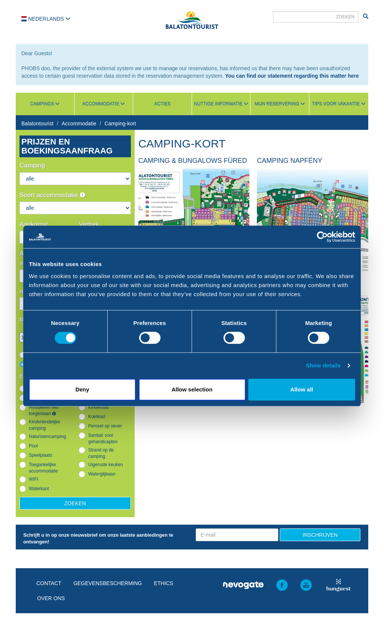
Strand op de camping (101, 453)
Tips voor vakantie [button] (338, 104)
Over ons (51, 598)
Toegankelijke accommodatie (43, 468)
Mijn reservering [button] (280, 104)
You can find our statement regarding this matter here (292, 76)
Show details (323, 365)
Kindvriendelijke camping (44, 425)
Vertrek (89, 224)
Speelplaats (40, 455)
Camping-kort (120, 123)
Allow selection (191, 389)
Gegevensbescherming (108, 583)
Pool (33, 445)
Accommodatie (79, 123)
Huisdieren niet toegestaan (43, 410)
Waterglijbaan (101, 474)
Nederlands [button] (45, 19)
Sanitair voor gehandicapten (102, 438)
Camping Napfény (289, 160)
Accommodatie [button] (103, 104)
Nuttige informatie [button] (221, 104)
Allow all (301, 389)
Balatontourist (37, 123)
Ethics (163, 583)
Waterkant (39, 488)
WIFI (33, 479)
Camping (32, 165)
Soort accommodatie (52, 195)
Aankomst (34, 224)
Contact (49, 583)
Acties (162, 104)
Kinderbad (98, 407)
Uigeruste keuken (105, 464)
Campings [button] (45, 104)
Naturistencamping (47, 436)
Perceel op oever (105, 426)
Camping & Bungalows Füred (192, 160)
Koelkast (96, 416)
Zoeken (75, 503)
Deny (82, 389)
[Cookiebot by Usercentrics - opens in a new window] (322, 236)
